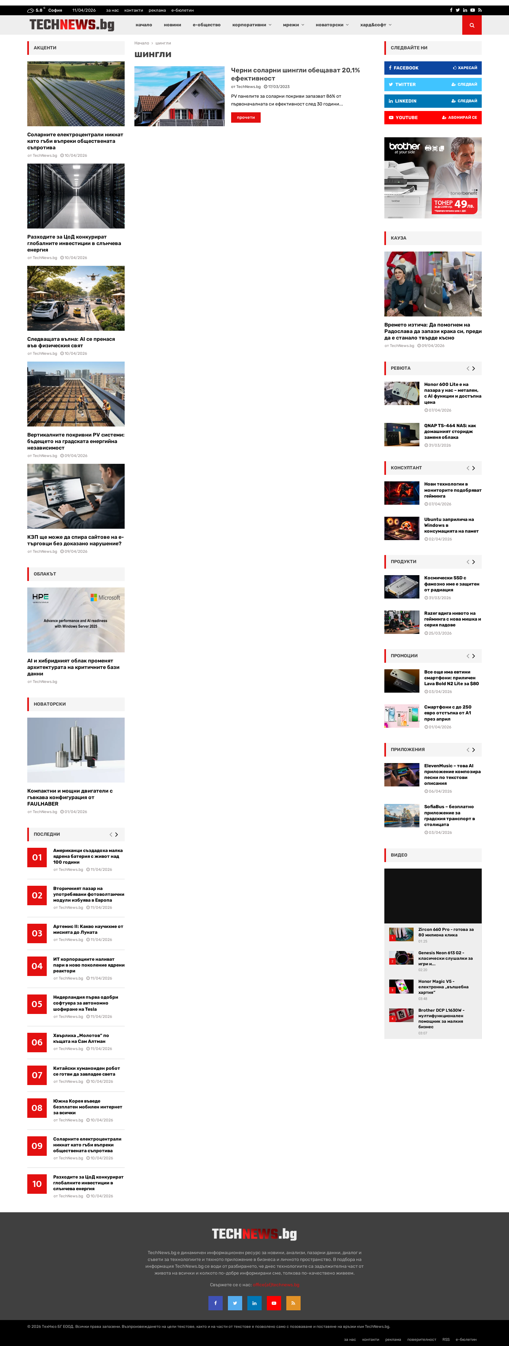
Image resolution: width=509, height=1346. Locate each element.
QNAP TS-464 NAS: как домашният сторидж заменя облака (450, 431)
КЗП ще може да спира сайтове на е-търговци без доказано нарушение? (75, 540)
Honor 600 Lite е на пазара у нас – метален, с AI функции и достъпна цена (452, 393)
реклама (157, 10)
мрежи (291, 25)
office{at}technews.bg (276, 1285)
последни (47, 834)
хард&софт (373, 25)
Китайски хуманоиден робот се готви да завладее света (86, 1071)
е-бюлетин (182, 10)
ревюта (401, 368)
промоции (404, 656)
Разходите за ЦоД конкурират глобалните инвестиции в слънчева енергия (74, 243)
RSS (446, 1339)
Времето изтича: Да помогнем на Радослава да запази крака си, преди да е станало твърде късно (433, 331)
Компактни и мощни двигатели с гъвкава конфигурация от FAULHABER (70, 797)
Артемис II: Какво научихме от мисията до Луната (88, 929)
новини (172, 25)
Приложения (408, 749)
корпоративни (249, 25)
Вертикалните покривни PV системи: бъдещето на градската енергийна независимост (76, 441)
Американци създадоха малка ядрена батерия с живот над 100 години (88, 856)
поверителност (421, 1339)
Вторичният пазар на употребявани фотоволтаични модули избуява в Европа (88, 894)
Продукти (403, 561)
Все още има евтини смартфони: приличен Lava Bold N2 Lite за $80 (451, 677)
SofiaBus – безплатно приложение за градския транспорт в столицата (449, 815)
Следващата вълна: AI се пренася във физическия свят (71, 342)
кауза (398, 238)
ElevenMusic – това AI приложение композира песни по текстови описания (452, 774)
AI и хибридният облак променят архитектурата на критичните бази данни (73, 667)
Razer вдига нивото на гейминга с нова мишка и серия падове (452, 619)
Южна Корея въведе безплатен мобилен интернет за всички (87, 1107)
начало (144, 25)
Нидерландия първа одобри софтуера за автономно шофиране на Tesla (85, 1003)
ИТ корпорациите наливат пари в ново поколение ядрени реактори (89, 965)
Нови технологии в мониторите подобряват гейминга (453, 490)
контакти (133, 10)
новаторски (329, 25)
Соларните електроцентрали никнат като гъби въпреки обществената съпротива (75, 141)
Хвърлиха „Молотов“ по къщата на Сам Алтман (81, 1038)
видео (399, 855)
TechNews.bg (248, 86)
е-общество (207, 25)
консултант (406, 468)
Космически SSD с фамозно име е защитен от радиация (451, 583)
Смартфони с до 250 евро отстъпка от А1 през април (448, 713)
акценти (45, 48)
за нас (112, 10)
